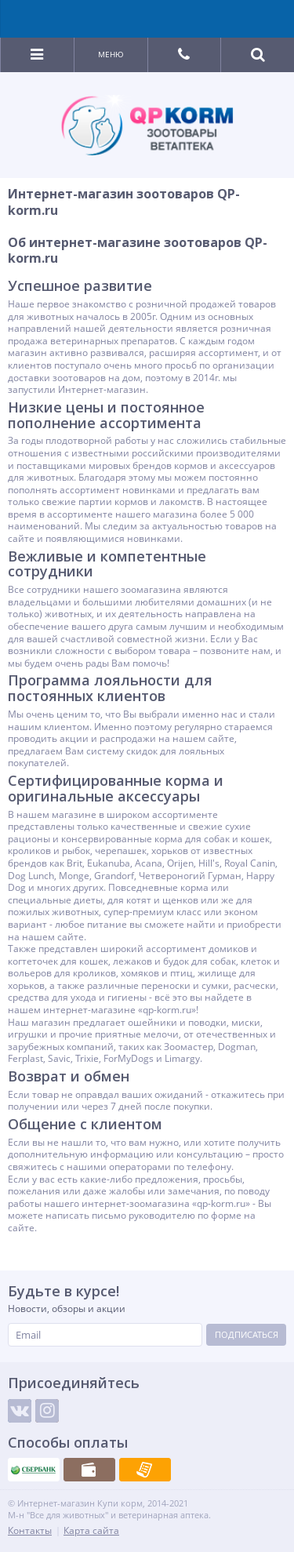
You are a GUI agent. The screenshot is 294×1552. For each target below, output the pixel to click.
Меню (111, 54)
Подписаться (246, 1334)
